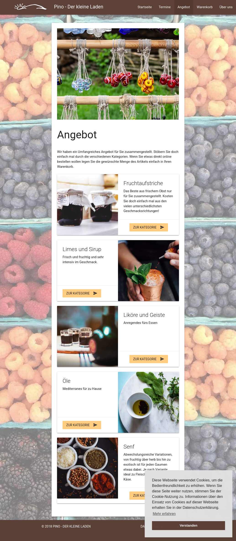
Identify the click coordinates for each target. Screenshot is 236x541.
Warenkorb (205, 7)
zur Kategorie (148, 227)
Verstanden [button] (188, 525)
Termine (165, 7)
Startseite (145, 7)
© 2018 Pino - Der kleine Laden (66, 526)
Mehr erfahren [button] (164, 514)
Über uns (226, 7)
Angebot (184, 7)
